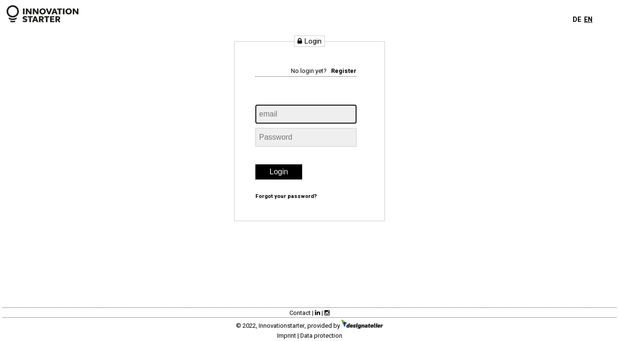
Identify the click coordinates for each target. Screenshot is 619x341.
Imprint (286, 335)
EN (588, 20)
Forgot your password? (286, 196)
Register (344, 71)
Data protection (321, 335)
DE (577, 20)
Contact (300, 312)
